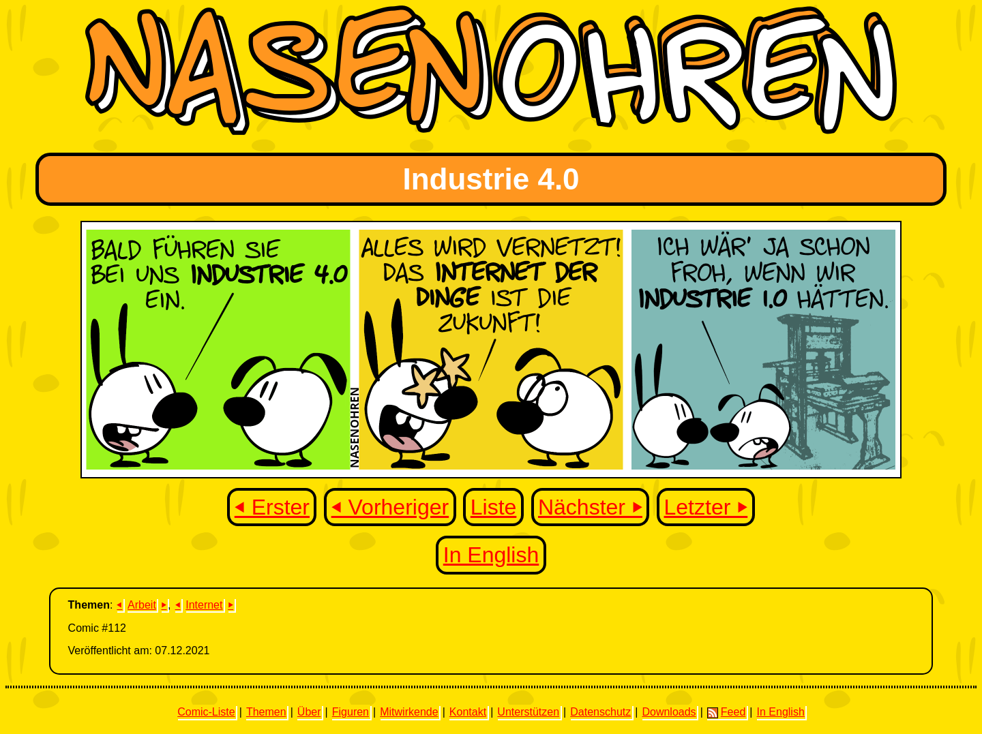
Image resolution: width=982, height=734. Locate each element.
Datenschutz (600, 712)
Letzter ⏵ (706, 507)
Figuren (350, 712)
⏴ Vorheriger (390, 507)
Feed (726, 712)
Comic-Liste (206, 712)
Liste (494, 507)
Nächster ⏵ (590, 507)
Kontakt (467, 712)
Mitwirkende (409, 712)
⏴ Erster (272, 507)
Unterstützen (528, 712)
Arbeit (142, 605)
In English (491, 554)
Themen (266, 712)
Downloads (669, 712)
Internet (203, 605)
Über (309, 712)
